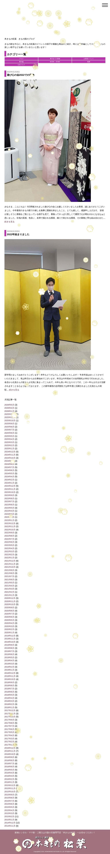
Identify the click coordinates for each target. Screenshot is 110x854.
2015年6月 (9, 804)
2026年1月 (9, 411)
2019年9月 (9, 645)
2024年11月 (9, 455)
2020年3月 (9, 626)
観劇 (88, 61)
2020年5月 (9, 620)
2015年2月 (9, 816)
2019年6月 (9, 654)
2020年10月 (9, 604)
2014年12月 (9, 823)
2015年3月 (9, 813)
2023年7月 (9, 501)
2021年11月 (9, 564)
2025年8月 (9, 427)
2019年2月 (9, 667)
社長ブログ (21, 65)
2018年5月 (9, 695)
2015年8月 (9, 798)
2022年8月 (9, 536)
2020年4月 (9, 623)
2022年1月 (9, 557)
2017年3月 (9, 738)
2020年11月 (9, 601)
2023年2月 (9, 517)
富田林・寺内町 (55, 61)
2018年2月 (9, 704)
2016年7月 (9, 763)
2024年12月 (9, 452)
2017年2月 (9, 741)
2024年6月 (9, 470)
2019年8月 (9, 648)
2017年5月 (9, 732)
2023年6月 (9, 504)
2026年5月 (9, 405)
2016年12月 (9, 748)
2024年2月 (9, 480)
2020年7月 (9, 614)
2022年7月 (9, 539)
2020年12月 (9, 598)
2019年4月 (9, 660)
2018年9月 (9, 682)
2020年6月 (9, 617)
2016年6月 (9, 766)
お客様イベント (89, 58)
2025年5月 (9, 436)
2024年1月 (9, 483)
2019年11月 (9, 639)
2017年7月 (9, 726)
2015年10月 (9, 791)
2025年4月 (9, 439)
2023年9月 (9, 495)
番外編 (21, 61)
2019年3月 (9, 664)
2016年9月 (9, 757)
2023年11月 (9, 489)
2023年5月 (9, 508)
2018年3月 (9, 701)
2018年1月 (9, 707)
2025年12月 (9, 414)
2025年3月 (9, 442)
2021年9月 (9, 570)
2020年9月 (9, 607)
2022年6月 (9, 542)
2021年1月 (9, 595)
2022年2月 (9, 554)
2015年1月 (9, 820)
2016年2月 (9, 779)
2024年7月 (9, 467)
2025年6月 (9, 433)
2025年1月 (9, 448)
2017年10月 (9, 716)
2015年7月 (9, 801)
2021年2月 (9, 592)
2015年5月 (9, 807)
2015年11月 (9, 788)
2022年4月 (9, 548)
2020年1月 (9, 632)
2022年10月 (9, 529)
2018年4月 (9, 698)
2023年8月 (9, 498)
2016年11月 (9, 751)
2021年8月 (9, 573)
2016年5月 (9, 770)
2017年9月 (9, 720)
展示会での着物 (55, 58)
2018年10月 (9, 679)
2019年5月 (9, 657)
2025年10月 (9, 420)
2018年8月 (9, 685)
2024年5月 (9, 473)
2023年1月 (9, 520)
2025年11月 (9, 417)
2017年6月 (9, 729)
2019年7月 (9, 651)
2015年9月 (9, 795)
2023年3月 (9, 514)
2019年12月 (9, 636)
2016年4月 (9, 773)
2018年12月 (9, 673)
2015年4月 (9, 810)
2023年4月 (9, 511)
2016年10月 (9, 754)
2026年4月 (9, 408)
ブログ (21, 58)
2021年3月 (9, 589)
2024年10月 (9, 458)
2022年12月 (9, 523)
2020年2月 (9, 629)
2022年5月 (9, 545)
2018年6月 (9, 692)
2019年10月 (9, 642)
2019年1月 (9, 670)
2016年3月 (9, 776)
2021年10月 (9, 567)
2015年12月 (9, 785)
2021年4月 (9, 586)
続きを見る (9, 221)
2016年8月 (9, 760)
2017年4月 (9, 735)
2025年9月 (9, 423)
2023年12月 (9, 486)
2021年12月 (9, 561)
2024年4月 (9, 476)
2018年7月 (9, 688)
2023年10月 (9, 492)
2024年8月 (9, 464)
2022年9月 (9, 532)
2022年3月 (9, 551)
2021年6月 (9, 579)
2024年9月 (9, 461)
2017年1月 (9, 745)
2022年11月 (9, 526)
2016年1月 (9, 782)
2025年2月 (9, 445)
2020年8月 (9, 611)
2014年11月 (9, 826)
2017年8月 (9, 723)
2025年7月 (9, 430)
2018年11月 (9, 676)
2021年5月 (9, 582)
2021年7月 (9, 576)
